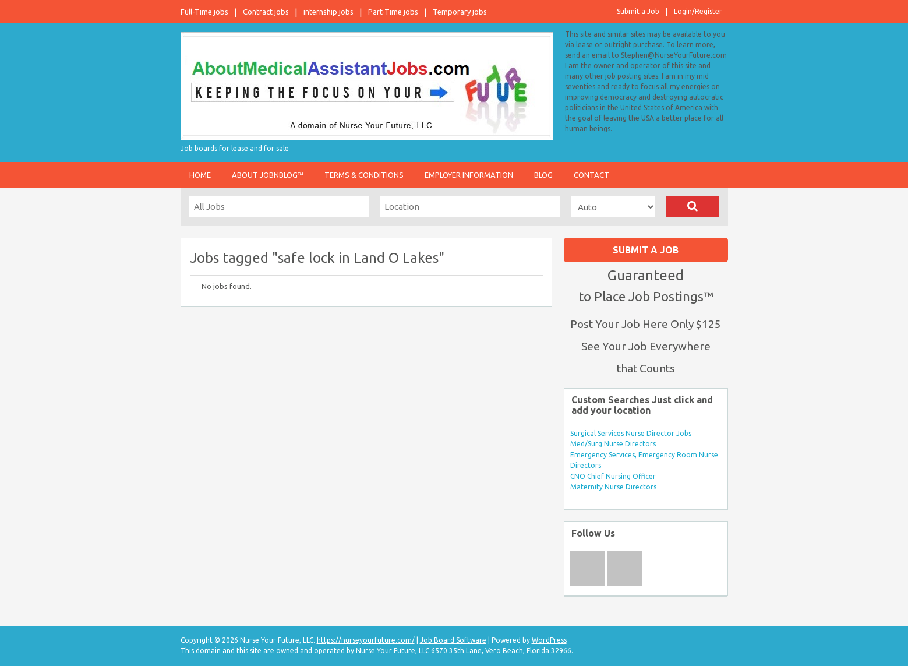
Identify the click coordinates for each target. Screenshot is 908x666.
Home (200, 175)
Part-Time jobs (393, 12)
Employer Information (469, 175)
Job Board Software (453, 640)
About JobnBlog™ (267, 175)
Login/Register (698, 11)
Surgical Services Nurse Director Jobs (630, 433)
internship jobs (328, 12)
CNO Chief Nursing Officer (613, 476)
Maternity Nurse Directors (613, 487)
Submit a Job (638, 11)
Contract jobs (266, 12)
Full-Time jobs (204, 12)
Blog (543, 175)
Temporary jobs (460, 12)
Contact (591, 175)
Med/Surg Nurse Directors (613, 443)
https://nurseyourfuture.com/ (366, 640)
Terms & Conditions (364, 175)
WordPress (549, 640)
